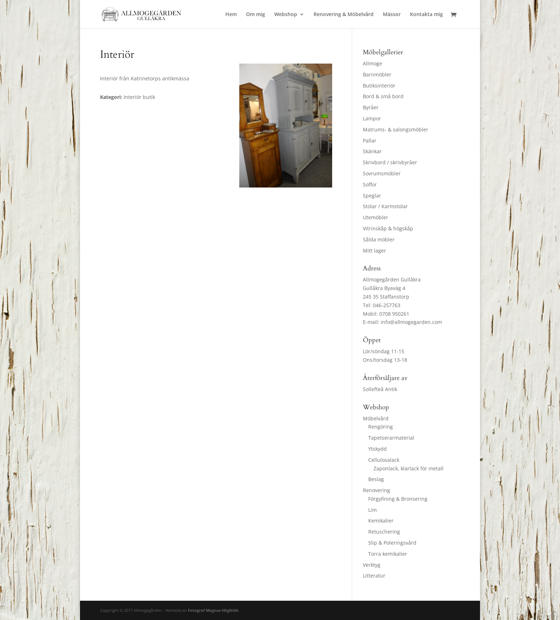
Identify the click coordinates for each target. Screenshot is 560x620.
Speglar (372, 195)
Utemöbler (375, 217)
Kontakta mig (426, 15)
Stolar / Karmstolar (385, 206)
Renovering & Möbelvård (344, 15)
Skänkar (372, 151)
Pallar (369, 140)
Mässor (392, 15)
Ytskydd (377, 448)
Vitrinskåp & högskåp (388, 228)
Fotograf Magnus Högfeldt (213, 610)
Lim (372, 509)
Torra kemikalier (387, 553)
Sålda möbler (379, 239)
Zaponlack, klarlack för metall (409, 468)
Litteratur (374, 575)
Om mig (255, 15)
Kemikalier (381, 520)
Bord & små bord (383, 96)
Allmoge (372, 63)
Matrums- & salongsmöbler (395, 129)
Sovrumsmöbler (382, 173)
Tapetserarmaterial (391, 437)
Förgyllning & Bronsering (398, 498)
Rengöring (380, 426)
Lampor (372, 118)
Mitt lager (374, 250)
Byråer (371, 107)
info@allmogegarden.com (411, 322)
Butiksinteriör (379, 85)
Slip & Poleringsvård (392, 542)
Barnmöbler (377, 74)
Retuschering (384, 531)
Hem (231, 15)
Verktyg (371, 564)
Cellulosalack (383, 459)
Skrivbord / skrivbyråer (390, 162)
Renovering (376, 490)
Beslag (376, 479)
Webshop (285, 15)
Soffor (370, 184)
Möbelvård (376, 418)
